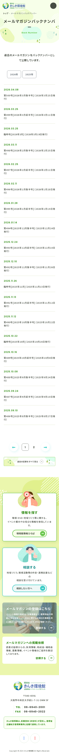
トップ (5, 13)
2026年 (14, 74)
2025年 (29, 74)
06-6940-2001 (34, 707)
